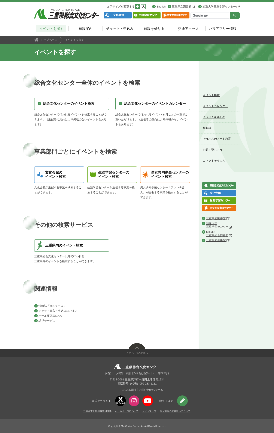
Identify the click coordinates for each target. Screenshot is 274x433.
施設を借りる (154, 28)
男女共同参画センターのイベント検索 (170, 174)
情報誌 (207, 128)
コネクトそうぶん (214, 160)
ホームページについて (126, 411)
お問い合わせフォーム (151, 389)
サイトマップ (149, 411)
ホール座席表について (52, 315)
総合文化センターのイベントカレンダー (155, 103)
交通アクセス (188, 28)
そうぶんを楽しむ (214, 117)
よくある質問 (129, 389)
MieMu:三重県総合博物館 (217, 233)
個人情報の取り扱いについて (175, 411)
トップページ (49, 39)
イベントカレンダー (215, 106)
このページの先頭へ (137, 353)
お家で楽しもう (212, 149)
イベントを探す (51, 28)
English (160, 6)
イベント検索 (211, 95)
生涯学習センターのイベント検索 (113, 174)
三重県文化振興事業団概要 (97, 411)
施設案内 (85, 28)
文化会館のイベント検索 (55, 174)
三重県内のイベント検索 (64, 245)
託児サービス (47, 320)
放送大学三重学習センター (221, 6)
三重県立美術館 (216, 240)
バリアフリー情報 (222, 28)
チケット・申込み (120, 28)
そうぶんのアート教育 (217, 138)
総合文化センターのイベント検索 (68, 103)
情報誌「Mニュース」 (52, 305)
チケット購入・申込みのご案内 (58, 310)
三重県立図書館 (183, 6)
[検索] (210, 16)
